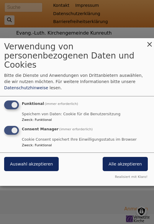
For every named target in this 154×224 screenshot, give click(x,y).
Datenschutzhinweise (26, 87)
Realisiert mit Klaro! (131, 177)
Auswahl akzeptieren (31, 164)
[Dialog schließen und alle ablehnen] (149, 42)
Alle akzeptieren (125, 164)
